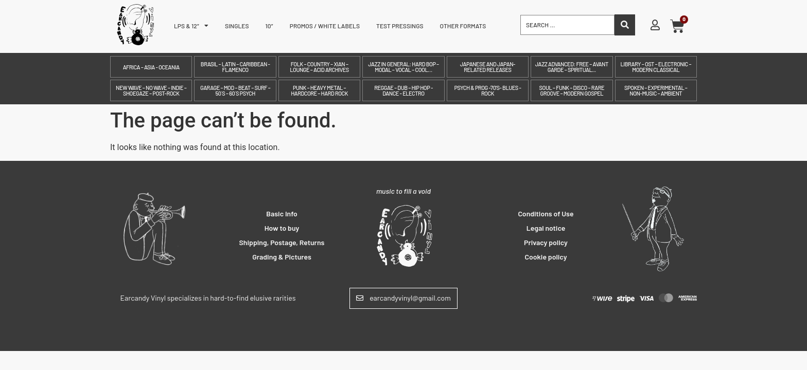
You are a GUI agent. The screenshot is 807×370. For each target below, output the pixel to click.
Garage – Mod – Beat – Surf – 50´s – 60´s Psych (235, 90)
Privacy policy (546, 242)
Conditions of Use (545, 213)
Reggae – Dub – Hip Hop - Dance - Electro (403, 90)
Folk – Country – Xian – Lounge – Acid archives (319, 67)
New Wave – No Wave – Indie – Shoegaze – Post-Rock (151, 90)
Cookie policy (546, 256)
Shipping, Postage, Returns (282, 242)
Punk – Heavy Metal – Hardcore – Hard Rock (319, 90)
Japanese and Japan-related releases (487, 67)
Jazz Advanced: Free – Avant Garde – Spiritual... (571, 67)
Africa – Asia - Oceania (151, 67)
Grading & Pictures (281, 256)
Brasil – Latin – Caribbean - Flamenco (235, 67)
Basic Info (281, 213)
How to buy (282, 228)
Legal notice (546, 228)
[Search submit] (625, 24)
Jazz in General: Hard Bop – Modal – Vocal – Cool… (403, 67)
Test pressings (400, 25)
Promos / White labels (325, 25)
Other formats (463, 25)
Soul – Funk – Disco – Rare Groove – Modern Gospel (571, 90)
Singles (237, 25)
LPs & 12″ (191, 25)
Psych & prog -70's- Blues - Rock (487, 90)
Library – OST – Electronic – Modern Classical (656, 67)
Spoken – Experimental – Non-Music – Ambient (655, 90)
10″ (269, 25)
